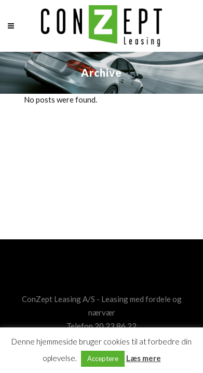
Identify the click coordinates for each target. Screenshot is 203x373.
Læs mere (143, 358)
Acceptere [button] (102, 358)
